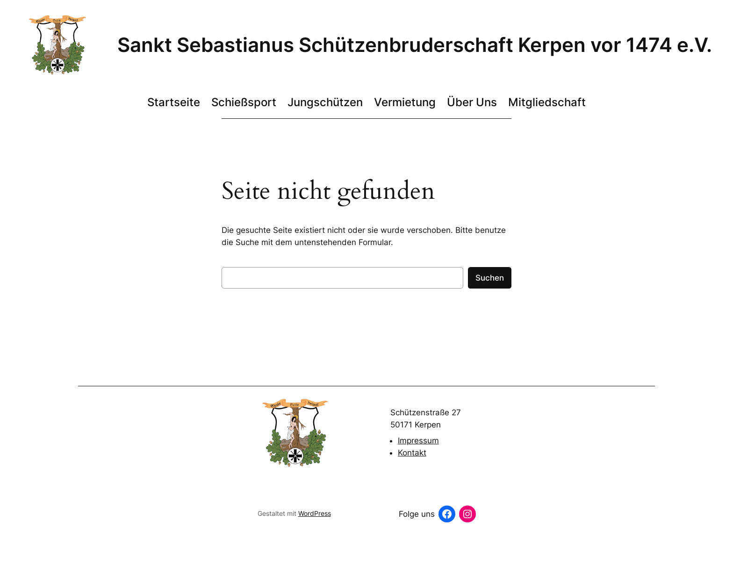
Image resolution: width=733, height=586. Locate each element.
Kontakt (412, 452)
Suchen (489, 277)
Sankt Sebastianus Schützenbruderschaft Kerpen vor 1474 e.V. (414, 45)
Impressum (418, 440)
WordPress (314, 513)
